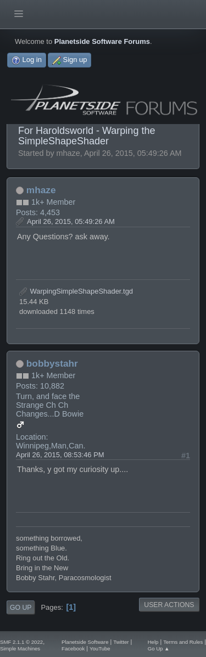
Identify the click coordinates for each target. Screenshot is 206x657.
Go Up (20, 607)
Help (153, 642)
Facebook (73, 648)
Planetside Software (85, 642)
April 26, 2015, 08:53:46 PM (60, 455)
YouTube (100, 648)
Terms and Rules (183, 642)
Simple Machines (20, 648)
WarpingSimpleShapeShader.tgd (76, 291)
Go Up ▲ (159, 648)
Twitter (121, 642)
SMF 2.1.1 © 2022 (21, 642)
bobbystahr (52, 363)
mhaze (41, 189)
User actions (169, 605)
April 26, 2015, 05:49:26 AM (71, 221)
